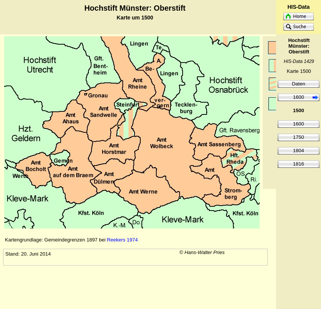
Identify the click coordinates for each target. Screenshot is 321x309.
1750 (298, 137)
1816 (298, 164)
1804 (298, 150)
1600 (298, 97)
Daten (298, 84)
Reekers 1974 (122, 240)
